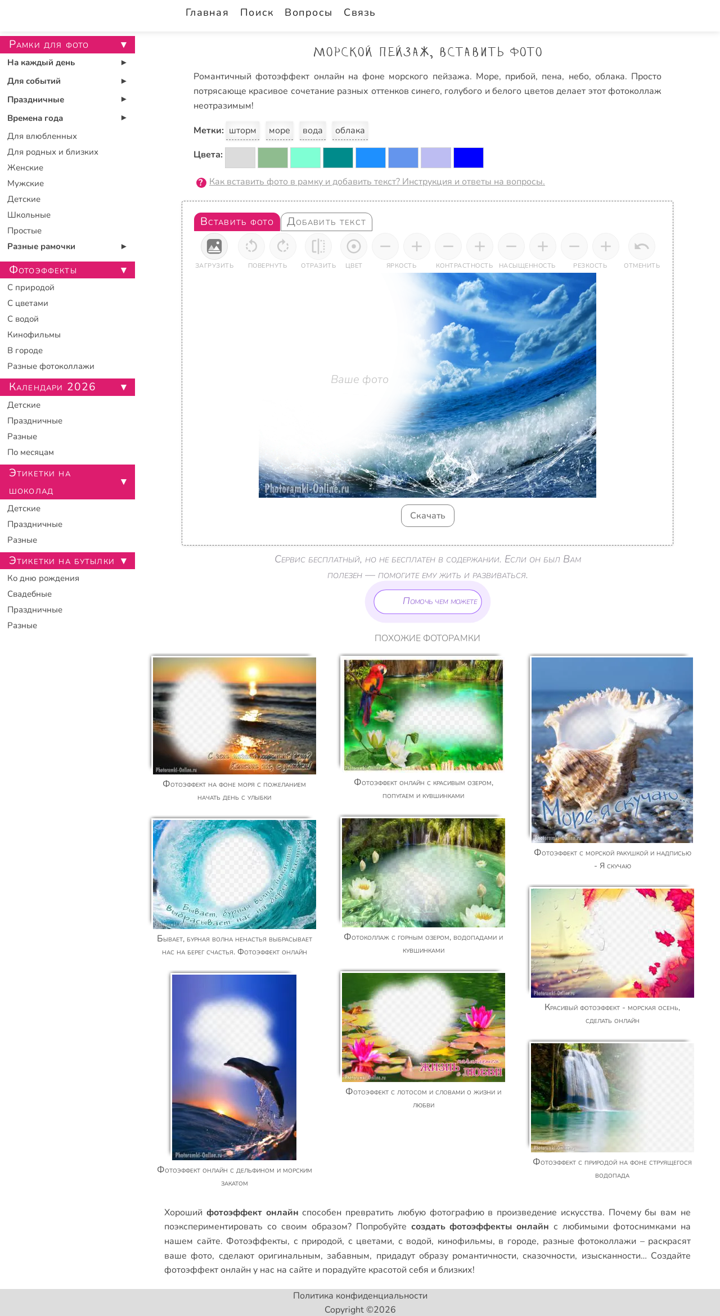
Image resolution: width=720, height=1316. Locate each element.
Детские (23, 199)
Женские (25, 167)
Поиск (256, 12)
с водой (415, 1241)
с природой (318, 1241)
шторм (242, 130)
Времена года (35, 118)
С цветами (27, 303)
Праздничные (35, 99)
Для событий (34, 81)
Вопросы (308, 12)
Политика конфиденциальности (360, 1296)
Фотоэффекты (256, 1241)
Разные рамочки (41, 246)
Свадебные (29, 594)
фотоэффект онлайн (207, 1270)
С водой (23, 319)
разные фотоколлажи (590, 1241)
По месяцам (30, 452)
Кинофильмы (34, 334)
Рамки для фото (49, 44)
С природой (31, 287)
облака (350, 130)
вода (313, 130)
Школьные (29, 214)
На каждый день (41, 62)
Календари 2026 (52, 387)
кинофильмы (465, 1241)
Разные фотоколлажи (50, 366)
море (279, 130)
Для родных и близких (52, 151)
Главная (207, 12)
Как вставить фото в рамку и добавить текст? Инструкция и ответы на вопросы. (377, 181)
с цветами (370, 1241)
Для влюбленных (42, 136)
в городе (517, 1241)
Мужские (25, 183)
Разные (22, 436)
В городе (25, 350)
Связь (360, 12)
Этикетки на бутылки (62, 560)
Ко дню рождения (43, 578)
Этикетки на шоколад (40, 482)
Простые (24, 230)
